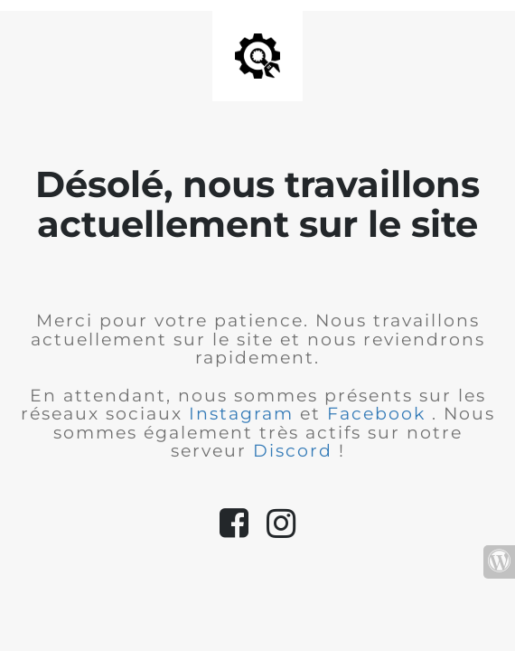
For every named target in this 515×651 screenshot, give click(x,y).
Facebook (379, 413)
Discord (296, 450)
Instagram (244, 413)
